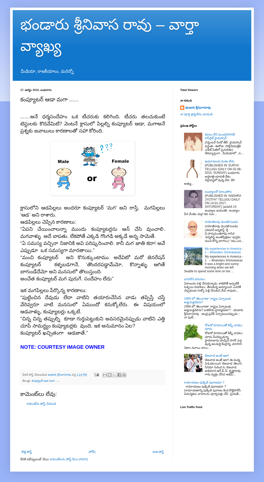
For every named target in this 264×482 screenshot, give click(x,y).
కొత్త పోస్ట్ (27, 452)
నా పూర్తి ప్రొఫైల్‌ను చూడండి (196, 114)
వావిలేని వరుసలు (194, 279)
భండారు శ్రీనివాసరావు (198, 107)
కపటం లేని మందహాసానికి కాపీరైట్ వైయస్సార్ (220, 136)
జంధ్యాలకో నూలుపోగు (218, 192)
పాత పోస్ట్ (158, 452)
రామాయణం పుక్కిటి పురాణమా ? (204, 382)
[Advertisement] (92, 428)
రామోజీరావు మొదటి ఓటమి (221, 222)
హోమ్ (92, 452)
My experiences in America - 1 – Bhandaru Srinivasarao (224, 250)
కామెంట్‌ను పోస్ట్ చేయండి (41, 404)
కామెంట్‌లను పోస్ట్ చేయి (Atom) (69, 459)
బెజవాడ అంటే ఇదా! (217, 355)
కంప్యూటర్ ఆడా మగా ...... (46, 380)
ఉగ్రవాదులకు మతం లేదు (220, 161)
